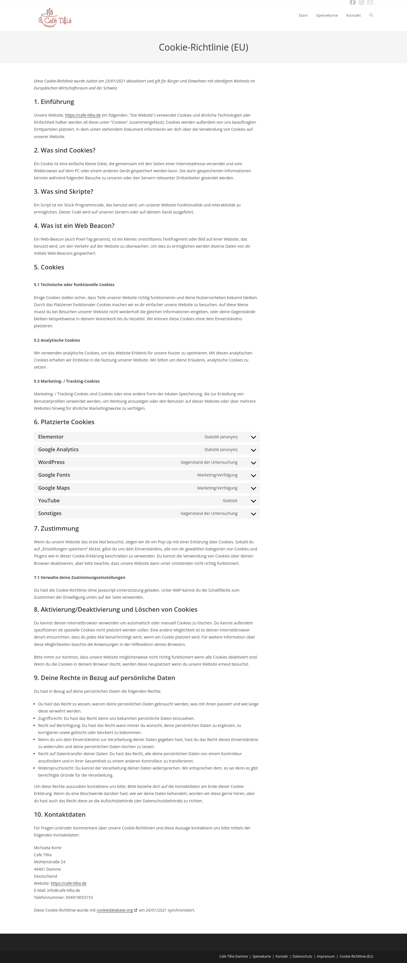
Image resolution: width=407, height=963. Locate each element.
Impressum (326, 956)
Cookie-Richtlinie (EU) (356, 956)
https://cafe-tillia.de (83, 115)
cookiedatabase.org (115, 910)
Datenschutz (302, 956)
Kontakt (282, 956)
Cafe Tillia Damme (233, 956)
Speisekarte (261, 956)
